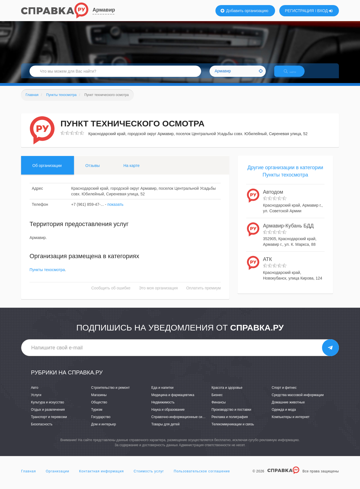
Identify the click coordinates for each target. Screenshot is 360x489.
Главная (28, 476)
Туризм (96, 414)
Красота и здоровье (227, 392)
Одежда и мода (284, 414)
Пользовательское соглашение (202, 476)
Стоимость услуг (149, 476)
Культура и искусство (47, 407)
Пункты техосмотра (47, 275)
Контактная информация (101, 476)
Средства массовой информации (298, 400)
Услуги (36, 400)
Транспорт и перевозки (49, 422)
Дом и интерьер (103, 429)
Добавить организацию (244, 10)
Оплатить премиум (203, 293)
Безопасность (42, 429)
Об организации (47, 170)
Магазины (99, 400)
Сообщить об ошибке (110, 293)
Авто (34, 392)
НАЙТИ (294, 74)
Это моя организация (158, 293)
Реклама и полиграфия (230, 422)
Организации (57, 476)
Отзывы (92, 170)
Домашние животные (288, 407)
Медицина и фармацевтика (172, 400)
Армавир (104, 10)
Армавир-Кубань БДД (288, 230)
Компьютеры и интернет (291, 422)
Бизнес (217, 400)
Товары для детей (165, 429)
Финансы (219, 407)
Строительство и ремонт (110, 392)
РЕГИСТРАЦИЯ (299, 10)
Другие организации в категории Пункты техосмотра (285, 175)
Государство (101, 422)
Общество (99, 407)
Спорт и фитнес (284, 392)
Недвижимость (163, 407)
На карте (131, 170)
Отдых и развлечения (48, 414)
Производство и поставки (231, 414)
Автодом (273, 197)
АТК (267, 264)
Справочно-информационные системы (181, 422)
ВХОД (325, 10)
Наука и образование (167, 414)
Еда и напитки (162, 392)
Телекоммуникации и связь (233, 429)
